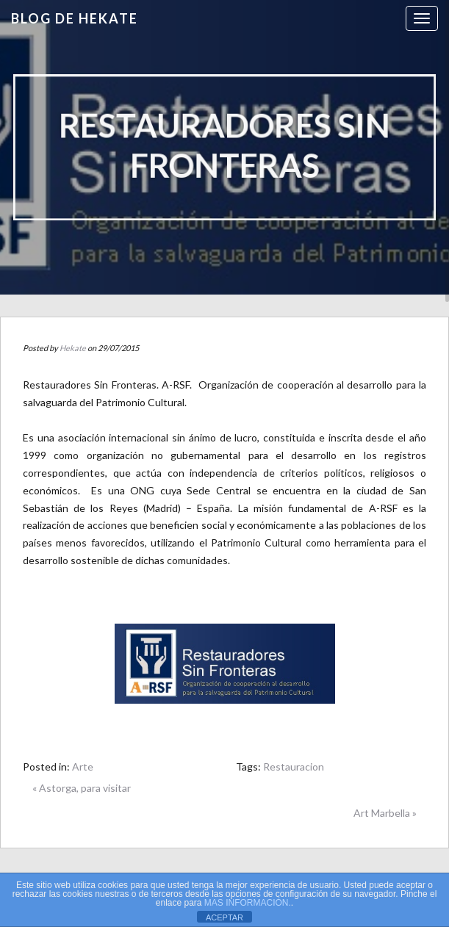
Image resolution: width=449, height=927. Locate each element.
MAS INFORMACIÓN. (247, 903)
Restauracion (293, 766)
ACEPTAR (224, 917)
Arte (82, 766)
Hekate (73, 348)
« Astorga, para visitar (81, 788)
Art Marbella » (385, 813)
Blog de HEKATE (74, 18)
